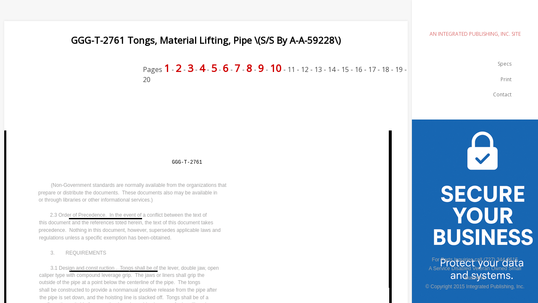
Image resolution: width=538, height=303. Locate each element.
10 (276, 68)
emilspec (475, 19)
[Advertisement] (157, 112)
